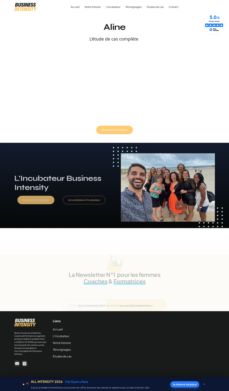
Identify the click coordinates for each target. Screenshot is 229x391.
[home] (25, 7)
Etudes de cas (155, 6)
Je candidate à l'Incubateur (84, 203)
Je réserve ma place (185, 384)
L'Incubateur (113, 6)
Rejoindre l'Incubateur (114, 129)
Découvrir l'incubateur (35, 203)
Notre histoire (93, 6)
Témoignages (133, 6)
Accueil (75, 6)
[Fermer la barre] (204, 384)
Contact (174, 6)
